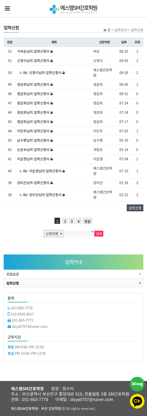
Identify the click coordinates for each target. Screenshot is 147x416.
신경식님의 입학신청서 (34, 60)
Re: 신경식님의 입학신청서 (43, 72)
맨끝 (87, 221)
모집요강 (12, 274)
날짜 (123, 42)
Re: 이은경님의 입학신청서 (43, 170)
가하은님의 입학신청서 (34, 51)
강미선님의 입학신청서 (34, 182)
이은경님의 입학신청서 (34, 158)
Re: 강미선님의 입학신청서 (43, 194)
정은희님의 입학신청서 (34, 84)
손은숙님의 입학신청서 (34, 149)
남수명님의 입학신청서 (34, 140)
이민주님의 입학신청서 (34, 130)
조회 (137, 42)
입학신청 (135, 207)
